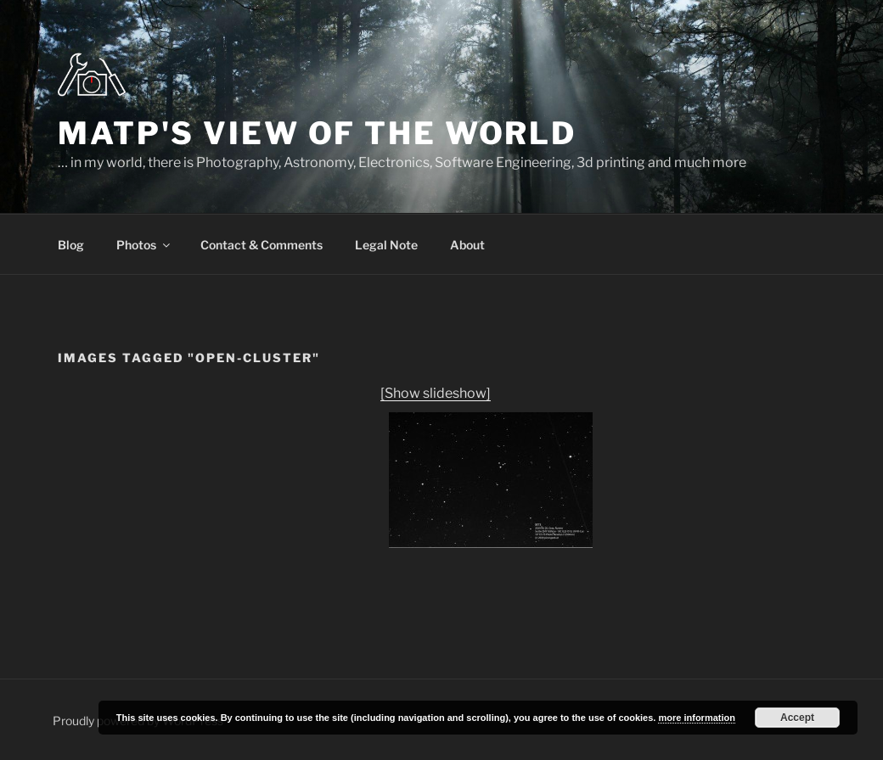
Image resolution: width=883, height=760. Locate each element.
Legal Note (386, 245)
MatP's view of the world (317, 133)
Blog (71, 245)
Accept (797, 718)
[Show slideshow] (435, 393)
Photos (144, 245)
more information (696, 717)
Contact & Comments (261, 245)
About (467, 245)
